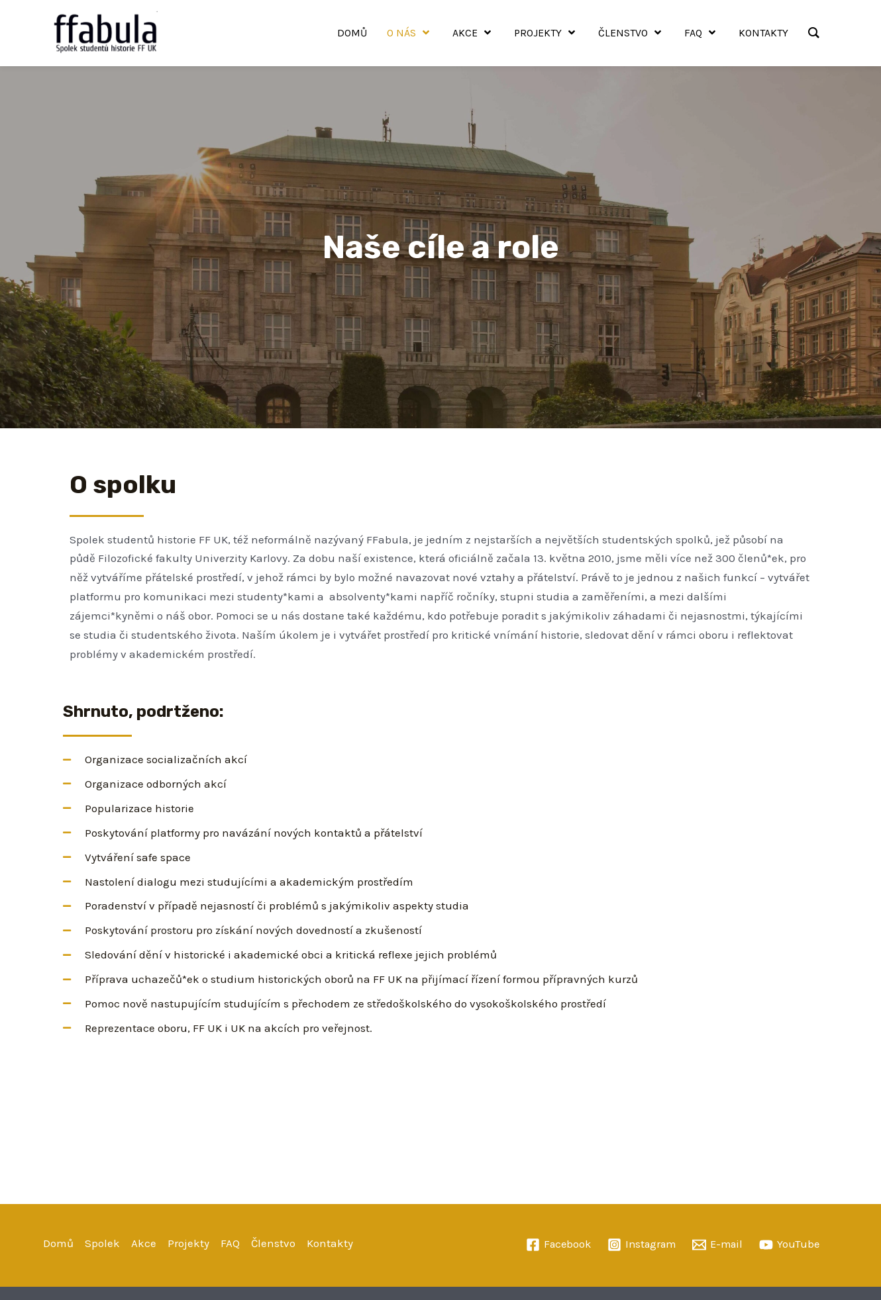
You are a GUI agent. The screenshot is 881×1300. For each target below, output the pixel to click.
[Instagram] (641, 1245)
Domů (58, 1243)
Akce (143, 1243)
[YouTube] (793, 1245)
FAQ (230, 1243)
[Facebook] (554, 1245)
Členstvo (273, 1243)
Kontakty (330, 1243)
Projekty (188, 1243)
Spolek (102, 1243)
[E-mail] (720, 1245)
